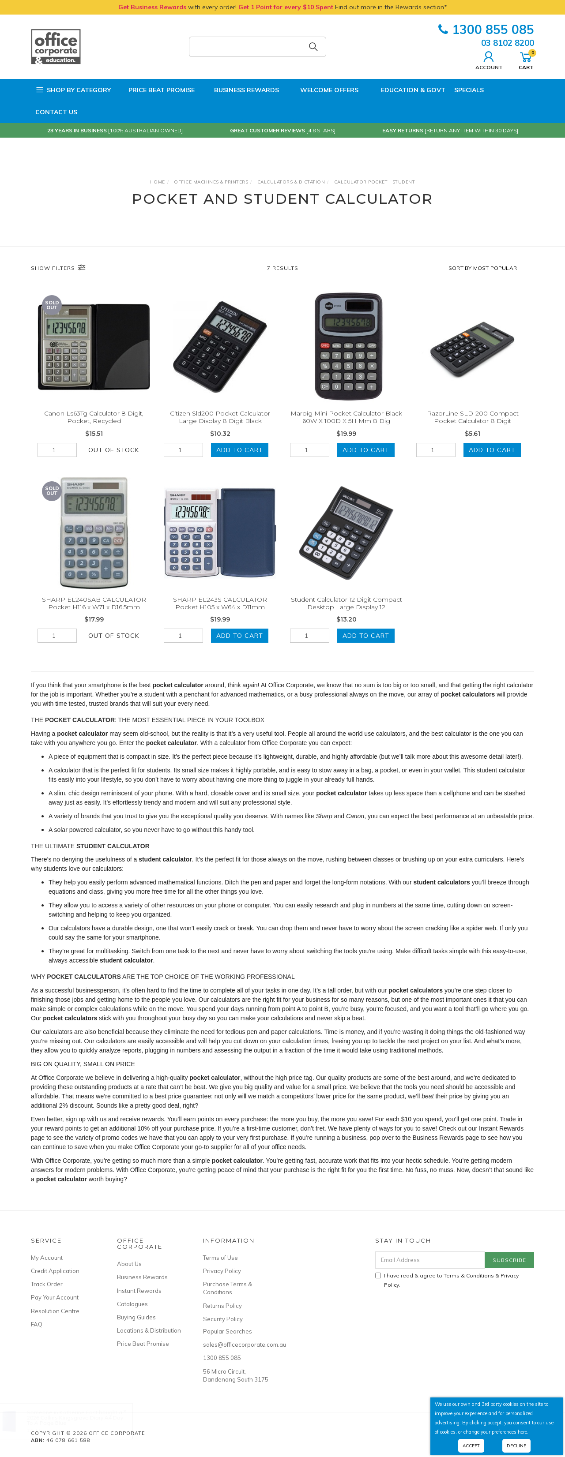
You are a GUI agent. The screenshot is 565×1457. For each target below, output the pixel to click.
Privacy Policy (222, 1270)
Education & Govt (406, 90)
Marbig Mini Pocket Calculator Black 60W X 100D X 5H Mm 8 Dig (346, 417)
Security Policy (223, 1318)
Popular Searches (227, 1331)
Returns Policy (222, 1305)
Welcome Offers (323, 90)
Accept (471, 1446)
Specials (469, 90)
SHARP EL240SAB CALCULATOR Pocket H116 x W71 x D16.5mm (94, 611)
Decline (516, 1446)
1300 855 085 (486, 29)
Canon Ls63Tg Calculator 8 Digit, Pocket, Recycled (93, 417)
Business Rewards (241, 90)
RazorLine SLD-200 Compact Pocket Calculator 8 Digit (473, 417)
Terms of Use (220, 1257)
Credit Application (55, 1270)
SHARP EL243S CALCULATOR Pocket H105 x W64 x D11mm (220, 611)
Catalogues (132, 1303)
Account (489, 59)
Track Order (47, 1284)
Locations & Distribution (149, 1330)
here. (523, 1432)
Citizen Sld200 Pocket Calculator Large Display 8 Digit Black (220, 417)
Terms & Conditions (469, 1275)
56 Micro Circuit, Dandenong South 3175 (235, 1375)
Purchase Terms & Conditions (227, 1288)
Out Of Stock (113, 450)
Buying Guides (136, 1317)
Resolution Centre (55, 1311)
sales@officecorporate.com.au (236, 1344)
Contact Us (56, 112)
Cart (526, 59)
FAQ (36, 1324)
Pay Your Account (55, 1297)
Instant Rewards (139, 1290)
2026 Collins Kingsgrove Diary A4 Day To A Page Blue (83, 1420)
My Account (47, 1257)
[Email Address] (430, 1260)
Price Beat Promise (157, 90)
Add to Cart (239, 450)
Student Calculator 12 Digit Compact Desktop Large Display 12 (346, 611)
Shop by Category (73, 90)
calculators (112, 1041)
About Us (129, 1263)
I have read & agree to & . (447, 1280)
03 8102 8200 (507, 42)
